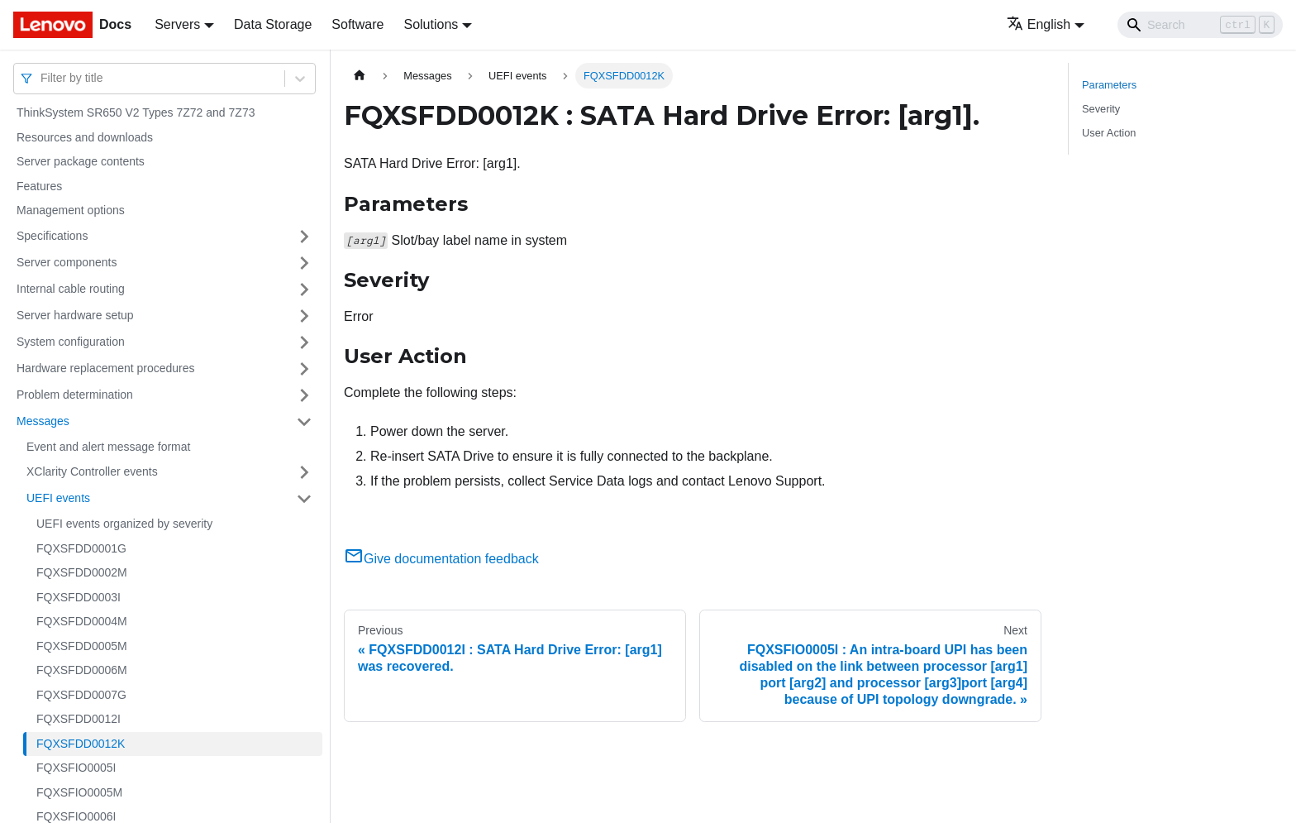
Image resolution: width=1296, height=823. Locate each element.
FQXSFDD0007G (81, 694)
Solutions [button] (430, 24)
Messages (43, 421)
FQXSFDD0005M (81, 646)
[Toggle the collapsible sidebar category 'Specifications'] (304, 236)
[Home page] (359, 76)
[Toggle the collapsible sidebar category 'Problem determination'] (304, 395)
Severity (1101, 109)
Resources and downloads (85, 137)
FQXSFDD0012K (80, 743)
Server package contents (81, 161)
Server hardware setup (75, 315)
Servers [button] (177, 24)
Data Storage (273, 24)
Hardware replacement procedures (106, 368)
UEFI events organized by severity (124, 523)
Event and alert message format (108, 446)
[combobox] (42, 78)
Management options (71, 210)
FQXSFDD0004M (81, 621)
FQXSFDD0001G (81, 548)
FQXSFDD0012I (78, 718)
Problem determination (75, 394)
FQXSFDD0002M (81, 572)
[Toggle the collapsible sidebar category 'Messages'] (304, 422)
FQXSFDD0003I (78, 597)
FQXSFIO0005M (79, 792)
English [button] (1038, 24)
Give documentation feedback (441, 559)
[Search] (1200, 25)
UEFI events (58, 498)
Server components (67, 262)
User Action (1109, 133)
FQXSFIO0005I (76, 767)
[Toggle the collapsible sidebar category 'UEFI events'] (304, 499)
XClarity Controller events (92, 471)
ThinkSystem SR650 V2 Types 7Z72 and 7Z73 (136, 112)
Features (39, 186)
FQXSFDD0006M (81, 670)
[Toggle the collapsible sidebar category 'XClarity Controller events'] (304, 472)
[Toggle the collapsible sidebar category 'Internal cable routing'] (304, 289)
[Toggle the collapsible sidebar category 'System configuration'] (304, 342)
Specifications (52, 235)
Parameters (1109, 85)
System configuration (71, 341)
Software (357, 24)
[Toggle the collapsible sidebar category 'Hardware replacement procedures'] (304, 369)
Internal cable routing (71, 288)
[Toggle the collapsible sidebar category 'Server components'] (304, 263)
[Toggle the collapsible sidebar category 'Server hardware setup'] (304, 316)
